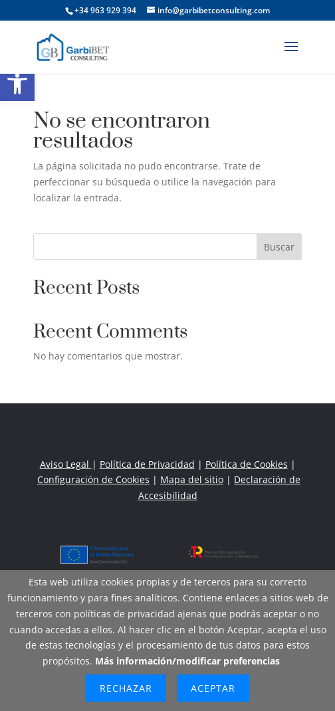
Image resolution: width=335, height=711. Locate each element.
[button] (291, 55)
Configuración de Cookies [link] (93, 479)
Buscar (279, 247)
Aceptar (213, 688)
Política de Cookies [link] (246, 464)
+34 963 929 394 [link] (105, 10)
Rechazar (126, 688)
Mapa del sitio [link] (191, 479)
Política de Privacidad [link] (147, 464)
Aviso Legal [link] (66, 464)
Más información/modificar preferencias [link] (187, 661)
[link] (17, 83)
